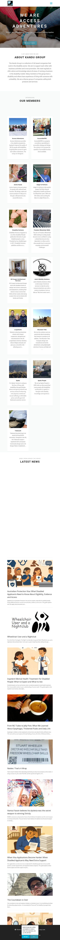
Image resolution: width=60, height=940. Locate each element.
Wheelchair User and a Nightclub (21, 782)
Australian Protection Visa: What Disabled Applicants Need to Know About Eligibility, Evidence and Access (29, 739)
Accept (26, 936)
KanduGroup (20, 929)
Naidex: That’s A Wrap (17, 914)
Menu (51, 3)
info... (34, 936)
